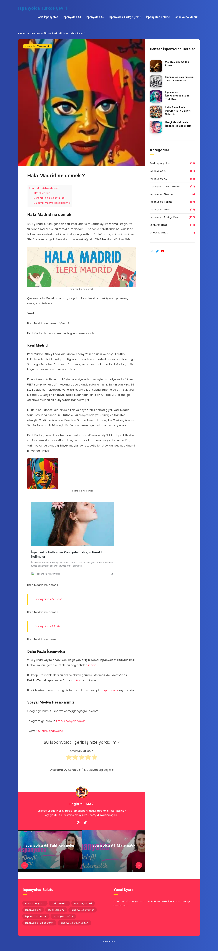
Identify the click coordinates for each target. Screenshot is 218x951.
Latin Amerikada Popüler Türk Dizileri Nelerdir (178, 111)
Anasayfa (23, 33)
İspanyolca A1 (72, 17)
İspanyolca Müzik (186, 17)
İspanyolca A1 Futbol (48, 599)
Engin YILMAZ (81, 804)
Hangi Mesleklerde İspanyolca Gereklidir (178, 124)
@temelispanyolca (50, 731)
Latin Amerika (158, 225)
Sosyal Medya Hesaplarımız (52, 203)
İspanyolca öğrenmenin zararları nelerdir (179, 79)
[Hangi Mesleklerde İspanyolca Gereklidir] (156, 127)
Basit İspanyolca (47, 17)
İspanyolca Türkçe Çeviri (42, 8)
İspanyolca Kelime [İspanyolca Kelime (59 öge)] (35, 916)
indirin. (92, 665)
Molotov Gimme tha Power (177, 64)
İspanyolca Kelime (158, 17)
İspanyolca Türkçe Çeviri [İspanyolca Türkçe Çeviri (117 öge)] (39, 922)
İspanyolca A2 (95, 17)
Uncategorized (159, 232)
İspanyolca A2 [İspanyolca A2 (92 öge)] (56, 909)
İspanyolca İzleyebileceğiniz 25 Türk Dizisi (177, 96)
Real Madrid (41, 193)
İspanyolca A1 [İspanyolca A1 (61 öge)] (33, 909)
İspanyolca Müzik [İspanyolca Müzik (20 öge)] (63, 916)
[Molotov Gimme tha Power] (156, 66)
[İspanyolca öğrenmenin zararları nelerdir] (156, 81)
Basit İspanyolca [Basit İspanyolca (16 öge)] (35, 903)
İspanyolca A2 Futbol (48, 626)
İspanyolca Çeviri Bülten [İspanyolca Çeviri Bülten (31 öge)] (74, 922)
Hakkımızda (109, 941)
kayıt (79, 680)
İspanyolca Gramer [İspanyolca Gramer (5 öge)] (82, 909)
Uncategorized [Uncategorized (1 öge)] (83, 903)
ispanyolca (110, 690)
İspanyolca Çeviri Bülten (165, 186)
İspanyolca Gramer (162, 194)
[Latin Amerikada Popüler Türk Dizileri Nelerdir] (156, 112)
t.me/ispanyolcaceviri (71, 721)
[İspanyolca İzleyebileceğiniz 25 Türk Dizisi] (156, 96)
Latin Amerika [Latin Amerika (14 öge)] (59, 903)
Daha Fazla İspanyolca (49, 198)
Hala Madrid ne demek (44, 188)
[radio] (69, 758)
